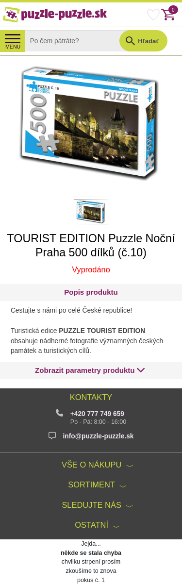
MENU (12, 47)
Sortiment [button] (91, 484)
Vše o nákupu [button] (91, 464)
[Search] (79, 40)
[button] (90, 370)
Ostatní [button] (91, 524)
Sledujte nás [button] (91, 505)
